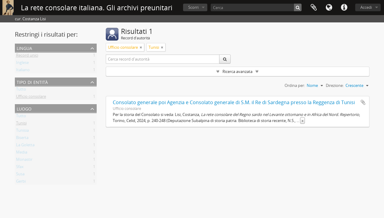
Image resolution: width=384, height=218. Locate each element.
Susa (20, 175)
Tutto (21, 90)
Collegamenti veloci (344, 7)
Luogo (24, 108)
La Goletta (25, 146)
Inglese (22, 63)
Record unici (27, 56)
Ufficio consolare (31, 97)
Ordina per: (295, 85)
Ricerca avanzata (237, 71)
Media (21, 153)
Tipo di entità (32, 82)
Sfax (20, 167)
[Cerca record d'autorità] (163, 59)
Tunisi (21, 124)
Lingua (328, 7)
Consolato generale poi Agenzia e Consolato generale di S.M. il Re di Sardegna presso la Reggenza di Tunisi (234, 102)
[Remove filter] (141, 47)
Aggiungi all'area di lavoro (363, 102)
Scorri (193, 7)
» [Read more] (302, 120)
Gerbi (21, 182)
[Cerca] (256, 7)
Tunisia (22, 131)
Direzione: (335, 85)
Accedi (366, 7)
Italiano (23, 71)
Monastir (24, 160)
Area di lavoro (313, 7)
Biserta (22, 138)
